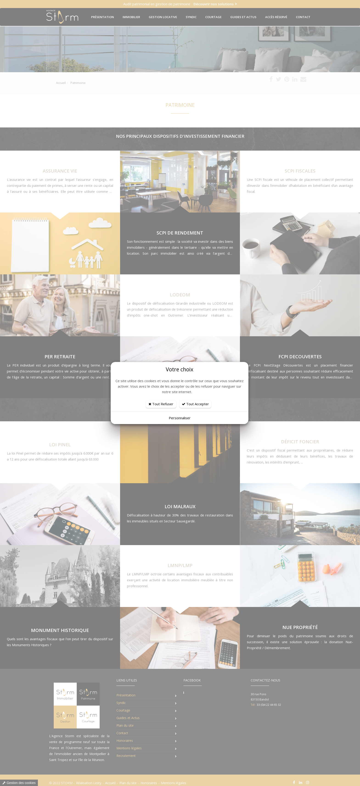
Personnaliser (180, 418)
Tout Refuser (161, 404)
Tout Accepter (195, 404)
